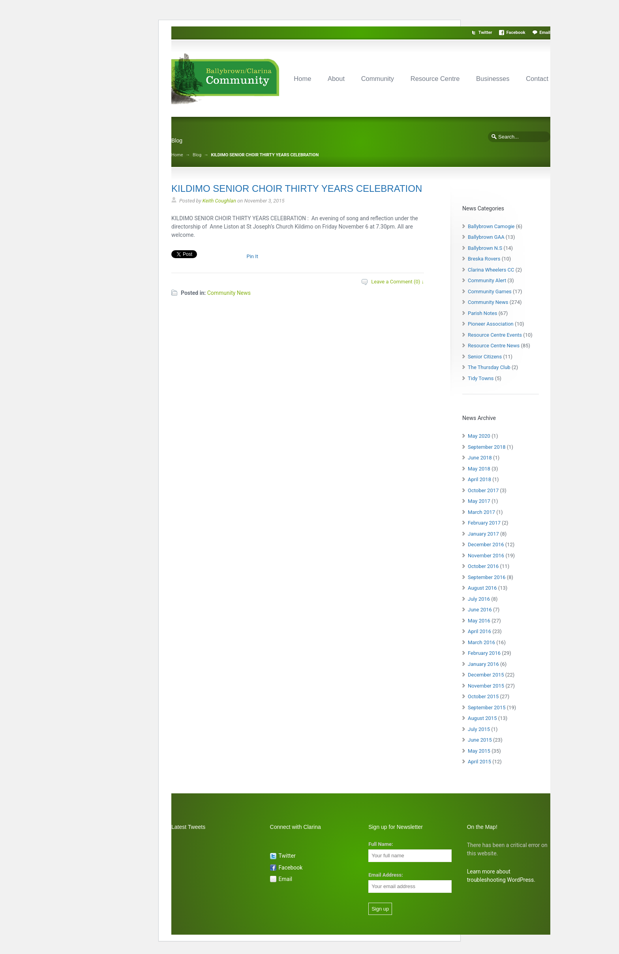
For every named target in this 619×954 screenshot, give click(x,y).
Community (377, 78)
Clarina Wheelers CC (491, 270)
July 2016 (479, 599)
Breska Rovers (484, 259)
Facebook (515, 32)
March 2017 (481, 512)
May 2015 (479, 751)
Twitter (485, 32)
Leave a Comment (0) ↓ (397, 282)
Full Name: (380, 844)
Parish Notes (482, 313)
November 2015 (486, 686)
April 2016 (479, 631)
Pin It (252, 256)
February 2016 (484, 653)
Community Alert (487, 280)
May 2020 (479, 436)
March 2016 (481, 642)
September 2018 (487, 447)
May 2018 (479, 469)
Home (302, 78)
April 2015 (479, 762)
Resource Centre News (494, 346)
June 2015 (480, 740)
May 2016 (479, 621)
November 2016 (486, 556)
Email (545, 32)
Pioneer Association (491, 324)
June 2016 (480, 610)
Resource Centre (435, 78)
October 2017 (483, 490)
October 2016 (483, 566)
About (336, 78)
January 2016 (483, 664)
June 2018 (480, 458)
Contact (537, 78)
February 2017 (484, 523)
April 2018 (479, 479)
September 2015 (487, 707)
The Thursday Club (489, 367)
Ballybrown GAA (486, 237)
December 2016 (486, 544)
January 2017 (483, 534)
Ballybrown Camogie (491, 226)
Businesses (492, 78)
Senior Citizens (485, 357)
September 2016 (487, 577)
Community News (229, 293)
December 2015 (486, 675)
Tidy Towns (481, 378)
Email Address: (385, 875)
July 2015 (479, 729)
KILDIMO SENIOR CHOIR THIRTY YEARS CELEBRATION (296, 188)
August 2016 (482, 588)
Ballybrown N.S (485, 248)
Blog (197, 155)
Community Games (490, 291)
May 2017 (479, 501)
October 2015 (483, 696)
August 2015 (482, 718)
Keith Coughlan (219, 201)
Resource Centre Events (495, 335)
